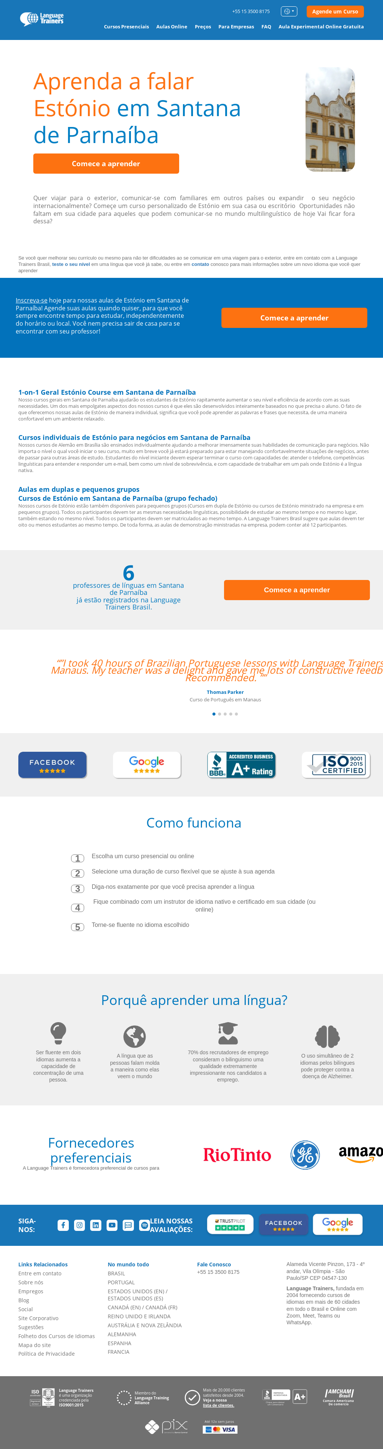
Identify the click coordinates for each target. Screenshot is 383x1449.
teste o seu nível (71, 264)
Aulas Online (171, 26)
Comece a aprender (106, 163)
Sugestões (31, 1327)
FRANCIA (118, 1351)
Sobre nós (30, 1282)
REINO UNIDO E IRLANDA (139, 1316)
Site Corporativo (38, 1318)
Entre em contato (39, 1273)
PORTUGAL (121, 1282)
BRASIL (116, 1273)
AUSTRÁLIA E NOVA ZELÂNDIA (145, 1325)
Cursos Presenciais (126, 26)
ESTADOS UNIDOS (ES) (135, 1298)
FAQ (266, 26)
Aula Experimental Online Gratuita (321, 26)
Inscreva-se (32, 300)
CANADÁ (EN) (124, 1307)
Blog (23, 1300)
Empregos (30, 1291)
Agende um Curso (335, 11)
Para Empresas (236, 26)
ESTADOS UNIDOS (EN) (136, 1291)
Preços (203, 26)
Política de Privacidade (46, 1353)
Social (25, 1309)
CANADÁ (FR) (161, 1307)
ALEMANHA (122, 1334)
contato (200, 264)
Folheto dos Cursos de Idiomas (56, 1336)
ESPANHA (119, 1343)
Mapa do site (34, 1345)
